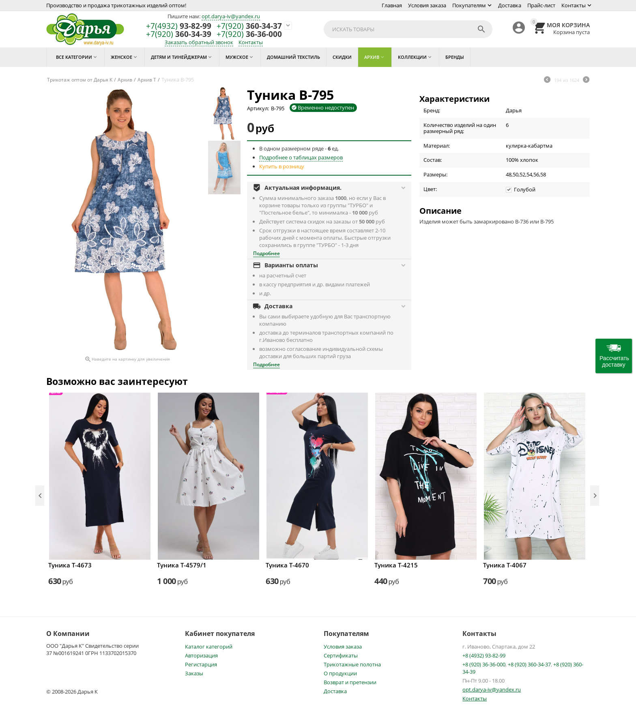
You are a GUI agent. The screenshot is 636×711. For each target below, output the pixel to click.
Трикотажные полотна (352, 664)
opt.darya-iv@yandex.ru (231, 16)
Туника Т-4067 (504, 565)
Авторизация (201, 655)
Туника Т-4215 (396, 565)
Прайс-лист (541, 5)
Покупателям (469, 5)
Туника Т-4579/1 (181, 565)
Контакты (573, 5)
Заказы (194, 673)
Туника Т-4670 (287, 565)
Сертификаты (341, 655)
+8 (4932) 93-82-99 (483, 655)
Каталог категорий (208, 646)
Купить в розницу (281, 166)
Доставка (509, 5)
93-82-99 (178, 26)
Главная (392, 5)
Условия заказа (427, 5)
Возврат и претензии (350, 682)
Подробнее (266, 253)
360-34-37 (249, 26)
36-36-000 (249, 34)
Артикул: (258, 108)
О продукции (340, 673)
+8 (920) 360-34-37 (529, 664)
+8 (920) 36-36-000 (483, 664)
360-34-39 (178, 34)
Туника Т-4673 (70, 565)
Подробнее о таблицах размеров (301, 157)
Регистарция (201, 664)
